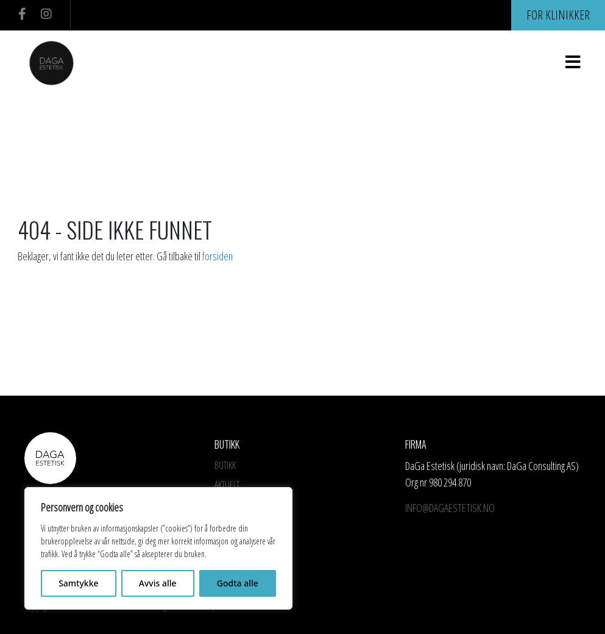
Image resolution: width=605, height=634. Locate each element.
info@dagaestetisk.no (451, 507)
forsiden (217, 256)
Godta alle (237, 583)
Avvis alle (158, 583)
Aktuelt (226, 484)
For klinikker (558, 15)
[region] (158, 548)
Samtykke (78, 583)
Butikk (225, 465)
